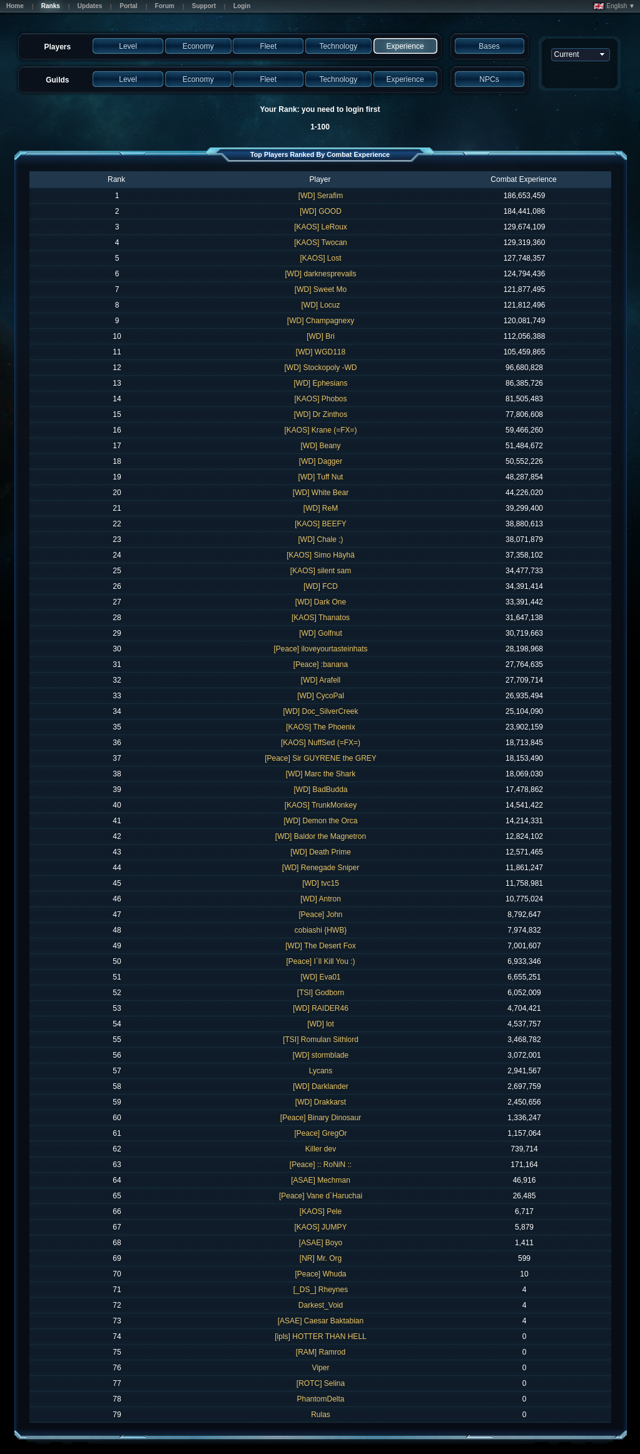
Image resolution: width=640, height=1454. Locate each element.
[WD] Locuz (320, 305)
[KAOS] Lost (320, 258)
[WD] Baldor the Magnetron (320, 836)
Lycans (321, 1070)
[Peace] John (320, 914)
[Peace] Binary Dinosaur (320, 1117)
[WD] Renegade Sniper (320, 867)
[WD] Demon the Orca (320, 820)
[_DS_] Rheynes (320, 1289)
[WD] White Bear (320, 492)
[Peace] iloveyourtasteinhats (320, 648)
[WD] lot (320, 1024)
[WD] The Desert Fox (320, 945)
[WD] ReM (320, 508)
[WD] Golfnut (320, 633)
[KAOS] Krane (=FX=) (320, 430)
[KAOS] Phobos (320, 398)
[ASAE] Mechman (320, 1180)
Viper (321, 1367)
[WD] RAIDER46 (320, 1008)
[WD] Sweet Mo (321, 289)
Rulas (320, 1414)
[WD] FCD (320, 586)
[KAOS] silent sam (320, 570)
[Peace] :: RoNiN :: (321, 1164)
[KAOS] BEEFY (321, 523)
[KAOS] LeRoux (320, 227)
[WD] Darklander (320, 1086)
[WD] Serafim (320, 195)
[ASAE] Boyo (320, 1242)
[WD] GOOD (321, 211)
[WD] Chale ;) (320, 539)
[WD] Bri (321, 336)
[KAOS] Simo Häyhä (321, 555)
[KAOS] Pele (321, 1211)
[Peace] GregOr (320, 1133)
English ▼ (614, 6)
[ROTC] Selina (321, 1383)
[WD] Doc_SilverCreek (320, 711)
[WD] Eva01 (320, 977)
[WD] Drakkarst (320, 1102)
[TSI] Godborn (320, 992)
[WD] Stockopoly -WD (320, 367)
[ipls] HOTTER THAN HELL (320, 1336)
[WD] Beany (320, 445)
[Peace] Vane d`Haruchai (320, 1195)
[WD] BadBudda (320, 789)
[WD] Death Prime (320, 852)
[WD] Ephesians (320, 383)
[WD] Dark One (320, 602)
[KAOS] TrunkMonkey (321, 805)
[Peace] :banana (320, 664)
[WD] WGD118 (320, 352)
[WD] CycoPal (320, 695)
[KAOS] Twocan (320, 242)
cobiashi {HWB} (321, 930)
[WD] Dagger (320, 461)
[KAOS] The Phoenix (320, 727)
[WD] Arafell (320, 680)
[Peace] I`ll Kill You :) (320, 961)
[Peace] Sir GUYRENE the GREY (321, 758)
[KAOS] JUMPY (320, 1227)
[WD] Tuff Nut (320, 477)
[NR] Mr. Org (321, 1258)
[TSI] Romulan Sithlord (320, 1039)
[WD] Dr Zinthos (320, 414)
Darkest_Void (320, 1305)
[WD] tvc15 (320, 883)
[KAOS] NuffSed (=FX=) (320, 742)
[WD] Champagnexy (320, 320)
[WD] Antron (320, 899)
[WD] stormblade (320, 1055)
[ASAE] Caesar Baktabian (320, 1320)
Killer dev (320, 1149)
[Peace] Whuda (320, 1274)
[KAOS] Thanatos (321, 617)
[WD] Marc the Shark (320, 774)
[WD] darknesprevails (320, 273)
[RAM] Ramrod (320, 1352)
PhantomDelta (320, 1399)
